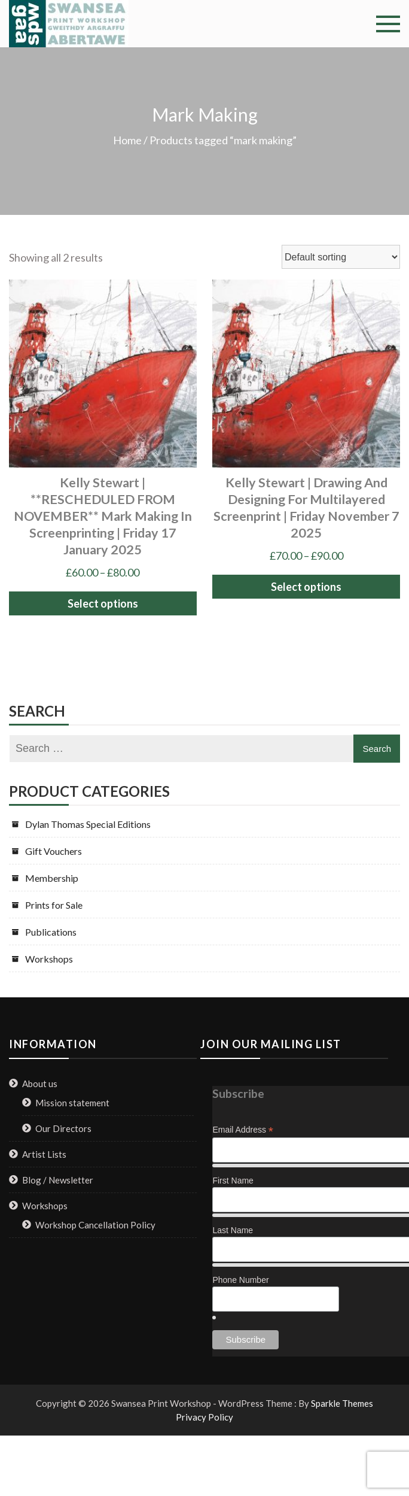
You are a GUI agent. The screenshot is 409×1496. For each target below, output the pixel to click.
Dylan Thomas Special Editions (88, 824)
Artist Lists (44, 1154)
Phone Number (240, 1280)
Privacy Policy (204, 1417)
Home (127, 140)
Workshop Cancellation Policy (95, 1224)
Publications (51, 931)
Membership (51, 878)
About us (39, 1083)
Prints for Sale (54, 905)
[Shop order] (341, 257)
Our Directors (63, 1128)
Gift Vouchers (53, 851)
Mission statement (72, 1102)
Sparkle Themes (342, 1403)
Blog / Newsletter (57, 1180)
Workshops (49, 958)
